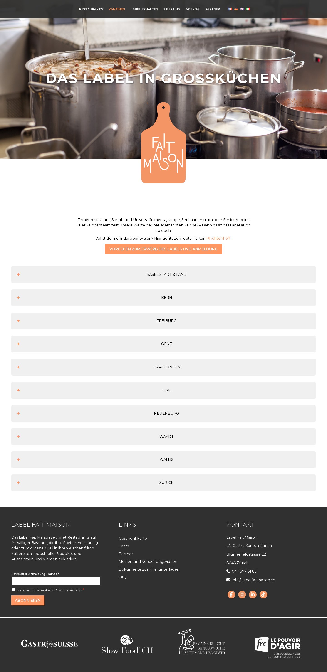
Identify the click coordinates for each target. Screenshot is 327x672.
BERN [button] (94, 297)
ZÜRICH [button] (95, 482)
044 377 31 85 (241, 571)
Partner (126, 554)
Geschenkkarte (133, 538)
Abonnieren (28, 600)
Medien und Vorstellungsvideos (147, 561)
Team (124, 546)
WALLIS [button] (94, 460)
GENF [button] (94, 344)
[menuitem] (91, 9)
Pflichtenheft (218, 238)
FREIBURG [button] (96, 321)
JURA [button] (94, 390)
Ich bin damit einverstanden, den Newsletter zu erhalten (50, 589)
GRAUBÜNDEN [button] (98, 367)
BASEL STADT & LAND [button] (101, 274)
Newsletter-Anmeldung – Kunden (35, 574)
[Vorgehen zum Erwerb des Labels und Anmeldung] (163, 249)
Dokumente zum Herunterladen (149, 569)
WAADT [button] (95, 436)
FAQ (122, 577)
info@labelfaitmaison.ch (250, 580)
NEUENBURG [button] (97, 413)
